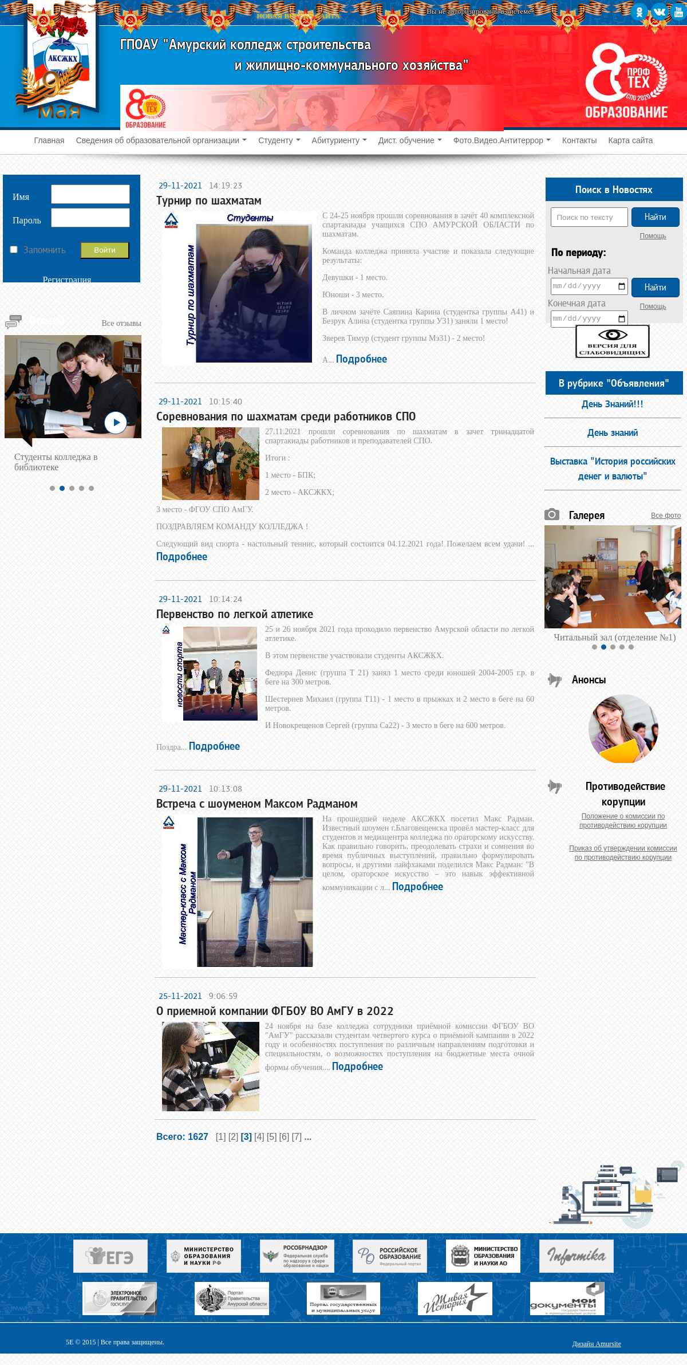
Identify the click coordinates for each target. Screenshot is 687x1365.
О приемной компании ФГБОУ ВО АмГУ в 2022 (275, 1011)
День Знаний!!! (612, 404)
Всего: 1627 (185, 1137)
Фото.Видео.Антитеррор (502, 140)
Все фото (666, 516)
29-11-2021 (179, 185)
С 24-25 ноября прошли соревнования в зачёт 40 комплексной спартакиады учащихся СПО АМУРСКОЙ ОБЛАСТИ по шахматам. (345, 277)
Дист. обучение (410, 140)
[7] (296, 1137)
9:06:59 (221, 995)
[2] (233, 1137)
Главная (49, 140)
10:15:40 (223, 401)
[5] (272, 1137)
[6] (284, 1137)
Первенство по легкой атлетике (234, 614)
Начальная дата (579, 271)
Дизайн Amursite (596, 1344)
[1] (221, 1137)
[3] (246, 1137)
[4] (259, 1137)
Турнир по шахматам (209, 200)
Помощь (653, 236)
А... (354, 360)
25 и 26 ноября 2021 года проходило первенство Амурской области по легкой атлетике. (345, 677)
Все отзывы (122, 323)
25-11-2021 (179, 995)
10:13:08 (223, 788)
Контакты (579, 140)
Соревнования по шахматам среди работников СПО (286, 416)
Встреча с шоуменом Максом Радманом (257, 803)
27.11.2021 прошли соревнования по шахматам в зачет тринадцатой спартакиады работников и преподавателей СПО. (345, 479)
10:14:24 (223, 598)
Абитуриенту (339, 140)
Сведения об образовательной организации (161, 140)
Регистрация (67, 280)
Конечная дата (577, 303)
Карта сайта (631, 140)
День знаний (612, 432)
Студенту (279, 140)
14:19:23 (223, 185)
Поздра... (198, 747)
